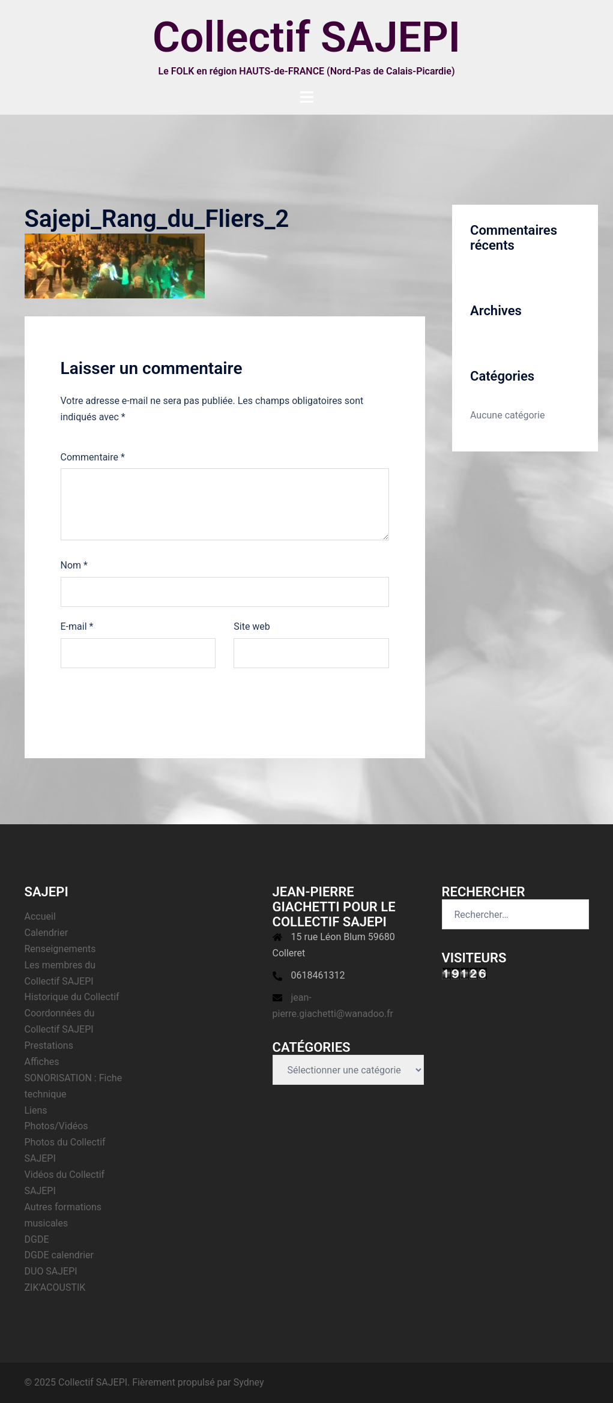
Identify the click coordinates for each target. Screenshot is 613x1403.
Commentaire (93, 457)
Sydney (249, 1382)
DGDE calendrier (59, 1255)
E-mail (77, 626)
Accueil (40, 916)
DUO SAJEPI (51, 1271)
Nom (74, 565)
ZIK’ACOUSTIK (55, 1287)
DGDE (37, 1239)
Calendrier (46, 932)
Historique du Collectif (72, 997)
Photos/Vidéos (56, 1126)
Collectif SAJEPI (306, 37)
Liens (36, 1110)
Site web (252, 626)
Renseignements (60, 949)
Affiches (42, 1061)
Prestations (49, 1045)
